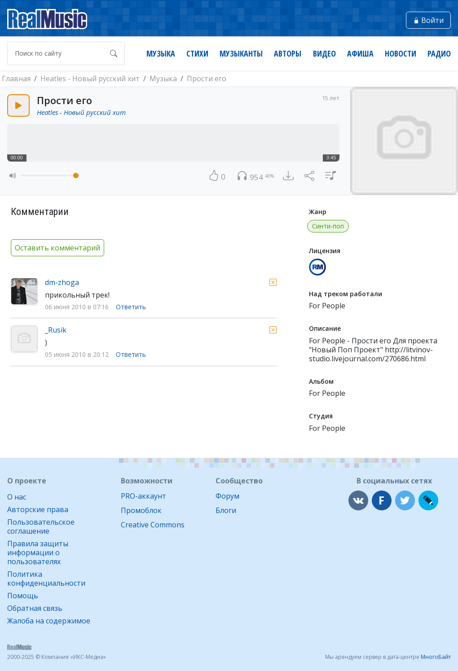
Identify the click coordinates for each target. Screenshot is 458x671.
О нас (16, 497)
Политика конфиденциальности (46, 578)
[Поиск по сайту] (57, 53)
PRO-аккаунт (143, 496)
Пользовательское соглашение (41, 526)
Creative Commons (153, 525)
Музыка (160, 53)
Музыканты (241, 53)
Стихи (197, 53)
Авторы (287, 53)
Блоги (226, 510)
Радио (439, 53)
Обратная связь (34, 608)
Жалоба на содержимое (48, 621)
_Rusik (55, 330)
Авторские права (37, 509)
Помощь (22, 596)
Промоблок (141, 510)
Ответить (131, 307)
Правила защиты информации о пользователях (37, 552)
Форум (227, 496)
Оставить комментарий (57, 248)
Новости (400, 53)
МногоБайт (436, 657)
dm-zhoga (62, 282)
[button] (13, 176)
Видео (324, 53)
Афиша (360, 53)
